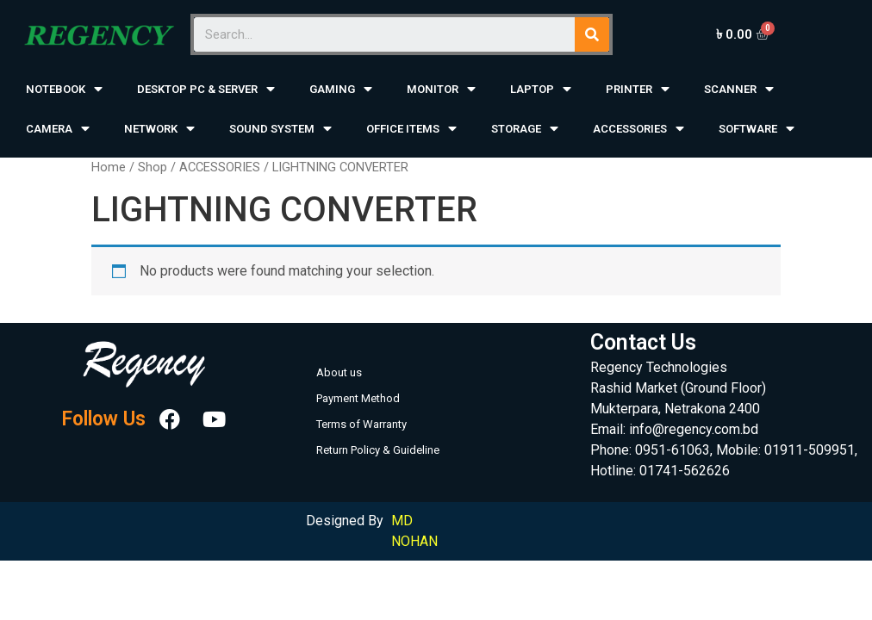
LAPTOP (540, 89)
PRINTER (638, 89)
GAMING (340, 89)
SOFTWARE (756, 129)
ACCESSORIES (638, 129)
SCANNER (739, 89)
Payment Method (358, 398)
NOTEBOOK (64, 89)
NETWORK (159, 129)
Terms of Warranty (361, 424)
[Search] (592, 34)
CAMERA (58, 129)
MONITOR (441, 89)
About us (339, 372)
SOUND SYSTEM (280, 129)
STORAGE (524, 129)
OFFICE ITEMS (411, 129)
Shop (152, 167)
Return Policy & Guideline (377, 449)
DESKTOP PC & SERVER (206, 89)
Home (108, 167)
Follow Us (103, 419)
